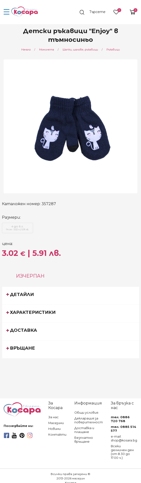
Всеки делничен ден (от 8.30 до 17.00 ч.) (122, 452)
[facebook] (6, 435)
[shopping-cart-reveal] (130, 12)
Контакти (57, 434)
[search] (95, 12)
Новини (54, 429)
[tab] (70, 295)
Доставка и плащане (84, 430)
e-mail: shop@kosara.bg (124, 438)
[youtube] (14, 435)
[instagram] (30, 435)
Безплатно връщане (83, 439)
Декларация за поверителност (88, 420)
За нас (53, 417)
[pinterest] (22, 435)
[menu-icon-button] (6, 12)
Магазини (56, 423)
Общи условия (86, 412)
